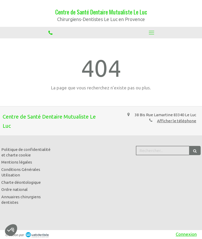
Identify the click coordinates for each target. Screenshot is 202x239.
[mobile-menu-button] (151, 32)
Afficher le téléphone (176, 121)
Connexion (186, 234)
